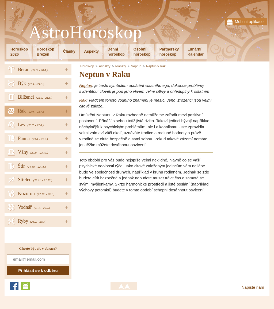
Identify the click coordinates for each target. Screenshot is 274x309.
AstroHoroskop (85, 32)
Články (69, 51)
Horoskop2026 (19, 51)
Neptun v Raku (156, 66)
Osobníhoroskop (142, 51)
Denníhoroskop (116, 51)
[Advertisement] (124, 234)
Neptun (136, 66)
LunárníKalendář (196, 51)
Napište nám (253, 287)
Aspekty (91, 51)
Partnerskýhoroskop (169, 51)
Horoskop (87, 66)
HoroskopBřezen (45, 51)
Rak (82, 100)
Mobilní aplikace (249, 21)
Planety (120, 66)
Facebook (14, 286)
